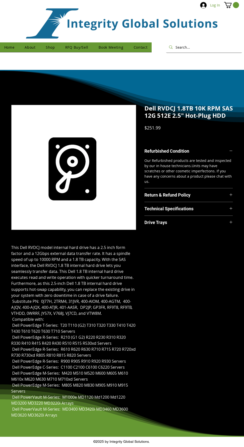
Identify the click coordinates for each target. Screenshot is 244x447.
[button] (231, 5)
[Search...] (204, 47)
